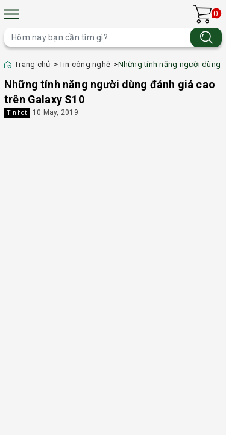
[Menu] (11, 14)
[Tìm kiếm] (206, 37)
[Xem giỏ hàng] (202, 14)
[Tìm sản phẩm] (113, 37)
